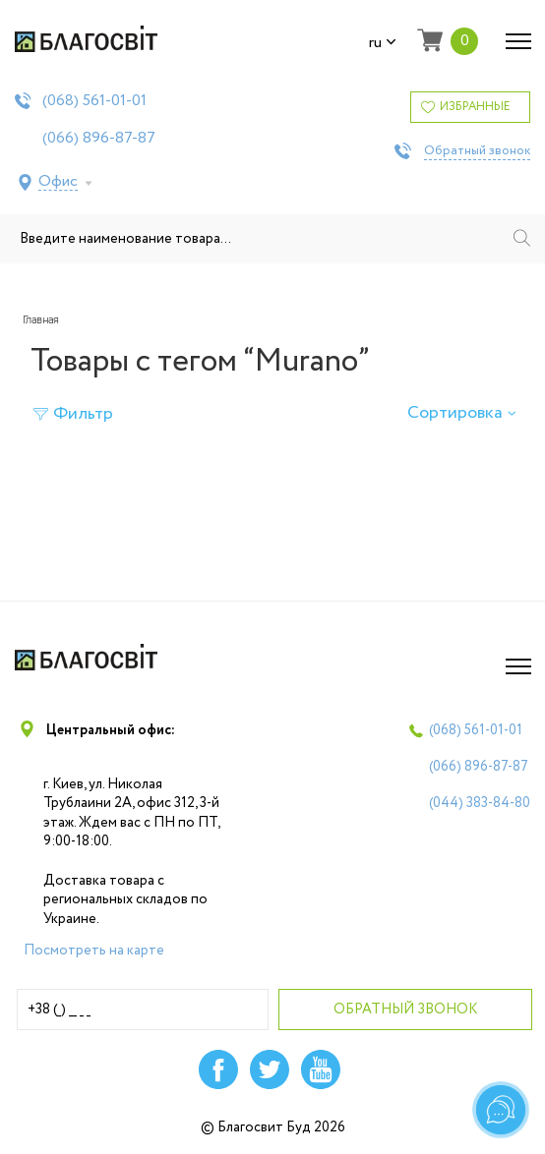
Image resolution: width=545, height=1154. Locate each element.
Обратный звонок (477, 151)
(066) (98, 138)
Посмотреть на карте (94, 950)
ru (382, 43)
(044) (479, 803)
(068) (94, 101)
